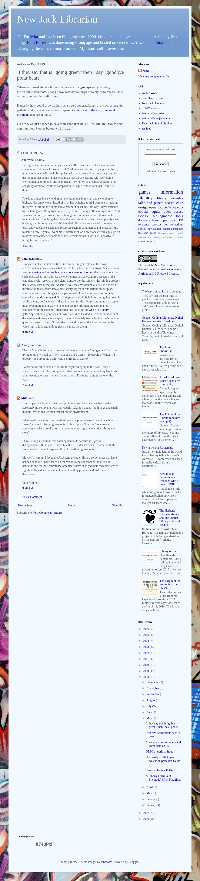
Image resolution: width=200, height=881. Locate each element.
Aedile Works (150, 93)
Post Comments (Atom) (47, 512)
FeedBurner (169, 171)
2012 (146, 652)
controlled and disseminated (39, 297)
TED (180, 220)
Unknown (27, 258)
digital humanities (173, 228)
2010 (146, 665)
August (151, 700)
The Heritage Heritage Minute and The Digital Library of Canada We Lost (170, 517)
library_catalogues (163, 237)
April (149, 787)
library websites (170, 198)
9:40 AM (27, 332)
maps (153, 232)
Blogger (133, 862)
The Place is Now (152, 98)
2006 (146, 818)
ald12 (180, 233)
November (153, 688)
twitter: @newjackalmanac (158, 118)
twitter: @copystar (153, 113)
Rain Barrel (36, 42)
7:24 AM (27, 385)
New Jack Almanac (153, 103)
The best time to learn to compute (162, 291)
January (151, 805)
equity (156, 212)
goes (83, 87)
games (144, 192)
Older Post (118, 505)
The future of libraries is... (167, 349)
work (147, 265)
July (149, 706)
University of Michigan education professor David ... (163, 761)
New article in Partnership (157, 447)
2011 (146, 658)
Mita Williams (163, 265)
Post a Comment (32, 497)
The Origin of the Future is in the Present (170, 584)
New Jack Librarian (57, 19)
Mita (34, 36)
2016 (146, 628)
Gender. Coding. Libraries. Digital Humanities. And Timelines (162, 319)
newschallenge (145, 241)
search (169, 203)
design (143, 207)
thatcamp (143, 232)
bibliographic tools (168, 216)
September (153, 694)
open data (168, 220)
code (179, 203)
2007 (146, 812)
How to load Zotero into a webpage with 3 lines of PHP (169, 479)
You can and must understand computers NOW (163, 744)
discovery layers (148, 220)
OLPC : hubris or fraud (159, 751)
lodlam (179, 237)
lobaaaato (106, 862)
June (149, 712)
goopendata (143, 237)
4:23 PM (27, 245)
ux (154, 241)
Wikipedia (175, 207)
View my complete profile (154, 76)
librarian (161, 42)
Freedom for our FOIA (159, 770)
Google (143, 216)
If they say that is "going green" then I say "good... (162, 725)
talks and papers (150, 203)
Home (72, 505)
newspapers (154, 228)
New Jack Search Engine (157, 123)
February (152, 799)
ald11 (173, 233)
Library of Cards (169, 551)
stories (142, 228)
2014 (146, 640)
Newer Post (25, 505)
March (150, 793)
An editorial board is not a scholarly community (170, 381)
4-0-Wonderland (151, 108)
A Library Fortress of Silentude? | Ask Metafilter (163, 777)
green (90, 87)
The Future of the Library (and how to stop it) (170, 418)
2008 (146, 677)
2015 (146, 634)
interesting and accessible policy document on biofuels (60, 272)
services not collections (167, 224)
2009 (146, 671)
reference (143, 224)
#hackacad (163, 233)
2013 (146, 647)
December (152, 682)
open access (173, 212)
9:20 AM (27, 488)
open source (158, 207)
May (149, 718)
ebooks (143, 212)
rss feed (146, 128)
